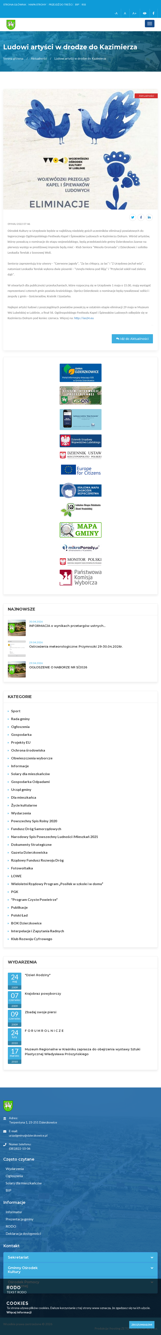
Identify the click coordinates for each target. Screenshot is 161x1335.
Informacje (20, 766)
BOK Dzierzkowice (26, 923)
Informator (13, 1212)
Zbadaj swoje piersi (40, 1012)
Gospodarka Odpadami (30, 781)
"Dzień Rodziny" (38, 975)
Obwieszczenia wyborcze (32, 758)
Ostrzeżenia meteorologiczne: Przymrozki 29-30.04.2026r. (76, 647)
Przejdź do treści (61, 4)
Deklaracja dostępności (23, 1233)
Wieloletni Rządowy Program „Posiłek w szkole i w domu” (57, 884)
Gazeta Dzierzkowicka (29, 852)
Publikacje (19, 907)
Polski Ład (19, 915)
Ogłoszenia (20, 726)
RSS (84, 4)
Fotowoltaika (22, 868)
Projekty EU (21, 742)
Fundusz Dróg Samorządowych (36, 829)
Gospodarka (21, 734)
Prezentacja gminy (19, 1219)
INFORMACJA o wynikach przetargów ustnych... (67, 626)
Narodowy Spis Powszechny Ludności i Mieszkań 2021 (54, 836)
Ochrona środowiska (28, 750)
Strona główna (14, 4)
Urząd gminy (21, 789)
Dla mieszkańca (23, 797)
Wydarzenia (21, 813)
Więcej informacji (19, 1312)
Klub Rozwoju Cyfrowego (31, 939)
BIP (77, 4)
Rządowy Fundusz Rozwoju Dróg (37, 860)
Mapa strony (37, 4)
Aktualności (39, 58)
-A (116, 13)
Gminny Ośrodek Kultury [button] (23, 1270)
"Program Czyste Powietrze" (34, 899)
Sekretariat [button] (18, 1257)
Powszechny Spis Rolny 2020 (34, 821)
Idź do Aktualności (132, 339)
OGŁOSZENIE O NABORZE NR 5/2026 (58, 667)
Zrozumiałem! (141, 1324)
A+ (134, 13)
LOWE (16, 876)
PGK (14, 891)
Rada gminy (20, 719)
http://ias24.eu (84, 318)
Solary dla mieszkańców (30, 774)
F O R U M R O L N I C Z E (44, 1031)
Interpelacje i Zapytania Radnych (37, 931)
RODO (10, 1226)
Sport (15, 711)
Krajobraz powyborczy (43, 994)
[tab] (80, 1257)
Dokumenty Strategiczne (31, 844)
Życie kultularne (24, 805)
